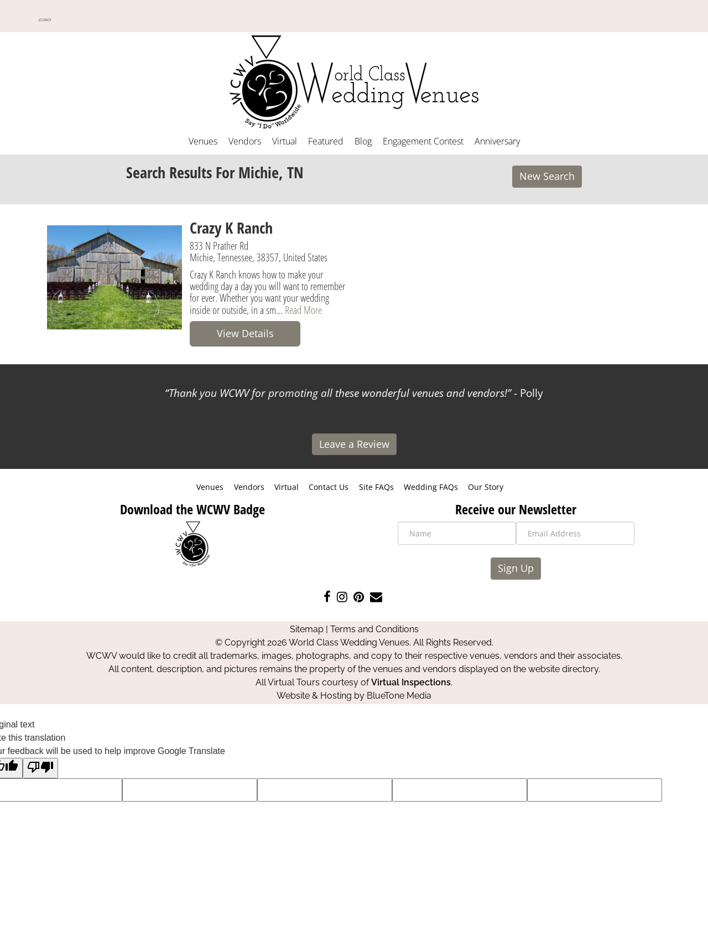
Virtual (284, 141)
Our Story (485, 487)
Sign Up (516, 568)
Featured (325, 141)
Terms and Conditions (374, 629)
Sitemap (307, 629)
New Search (547, 176)
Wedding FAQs (431, 487)
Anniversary (497, 141)
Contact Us (328, 487)
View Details (245, 333)
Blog (363, 141)
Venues (203, 141)
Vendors (244, 141)
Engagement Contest (423, 141)
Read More (303, 309)
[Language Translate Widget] (45, 20)
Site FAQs (376, 487)
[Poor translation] (40, 768)
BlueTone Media (399, 695)
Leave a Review (354, 444)
